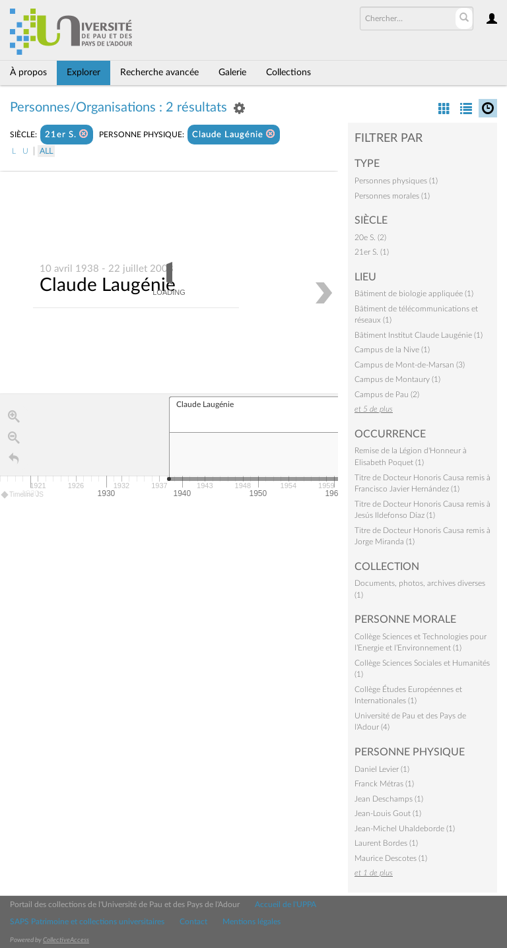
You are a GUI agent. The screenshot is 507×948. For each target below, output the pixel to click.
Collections (288, 72)
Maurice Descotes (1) (391, 858)
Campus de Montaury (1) (397, 379)
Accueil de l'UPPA (285, 904)
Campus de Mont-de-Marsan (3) (410, 365)
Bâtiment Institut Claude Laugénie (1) (419, 335)
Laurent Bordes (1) (386, 843)
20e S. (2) (370, 237)
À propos (28, 72)
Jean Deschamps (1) (389, 799)
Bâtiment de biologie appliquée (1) (414, 294)
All (46, 151)
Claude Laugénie (233, 134)
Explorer (83, 72)
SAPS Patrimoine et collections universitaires (87, 922)
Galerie (232, 72)
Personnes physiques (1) (396, 181)
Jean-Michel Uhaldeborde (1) (405, 829)
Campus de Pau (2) (387, 394)
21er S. (66, 134)
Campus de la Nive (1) (392, 350)
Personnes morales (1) (392, 196)
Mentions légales (251, 922)
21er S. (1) (372, 252)
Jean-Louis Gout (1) (388, 813)
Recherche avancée (159, 72)
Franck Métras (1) (384, 784)
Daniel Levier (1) (382, 769)
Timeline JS (23, 495)
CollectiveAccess (66, 940)
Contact (193, 922)
